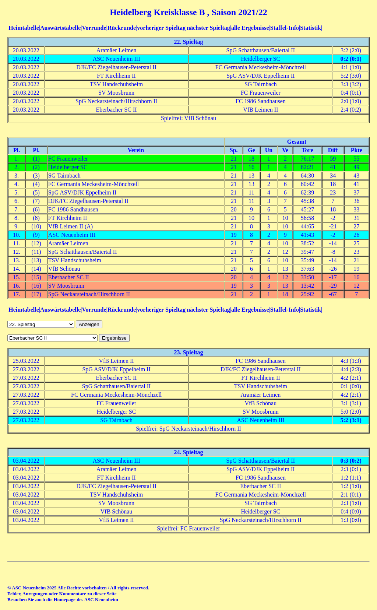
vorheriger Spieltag (161, 28)
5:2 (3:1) (350, 420)
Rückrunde (122, 28)
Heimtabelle (23, 28)
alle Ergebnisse (250, 28)
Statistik (310, 28)
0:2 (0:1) (350, 59)
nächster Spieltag (208, 28)
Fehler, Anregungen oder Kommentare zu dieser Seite (61, 593)
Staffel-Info (284, 28)
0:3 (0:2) (350, 461)
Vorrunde (94, 28)
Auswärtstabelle (60, 28)
